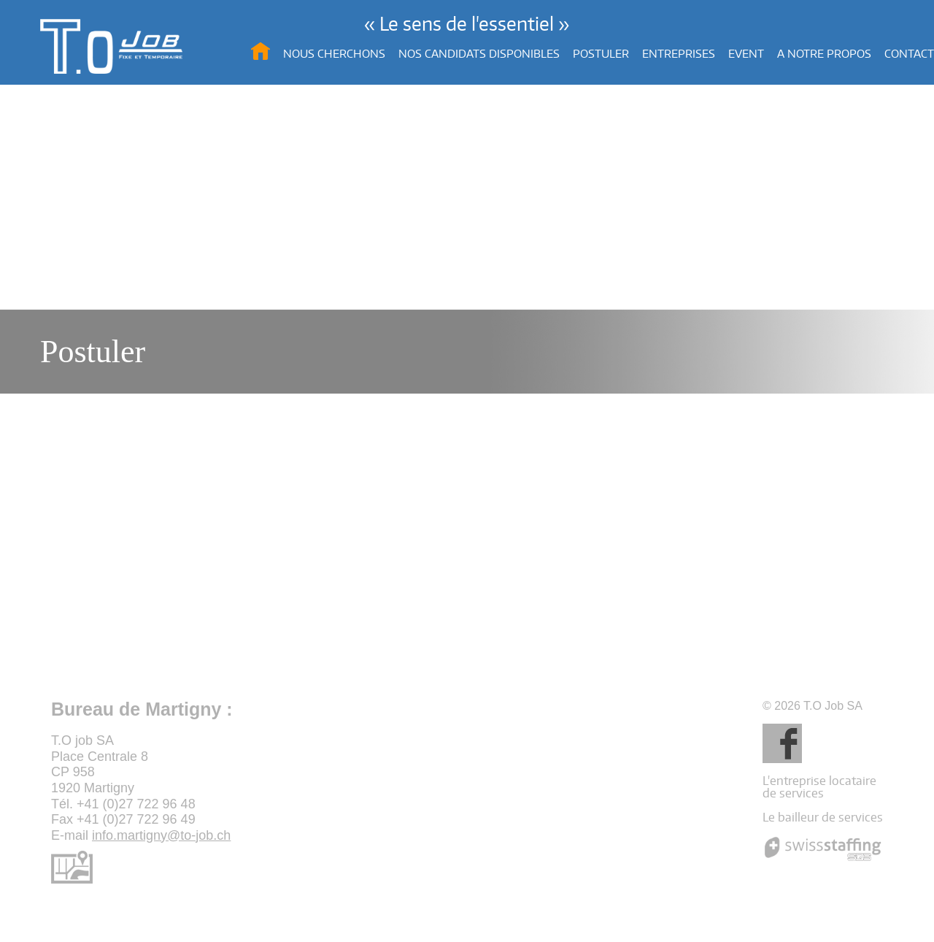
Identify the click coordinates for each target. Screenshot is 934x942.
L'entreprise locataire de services (819, 786)
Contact (909, 54)
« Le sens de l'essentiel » (466, 23)
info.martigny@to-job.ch (161, 835)
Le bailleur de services (823, 817)
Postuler (601, 54)
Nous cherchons (334, 54)
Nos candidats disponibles (479, 54)
